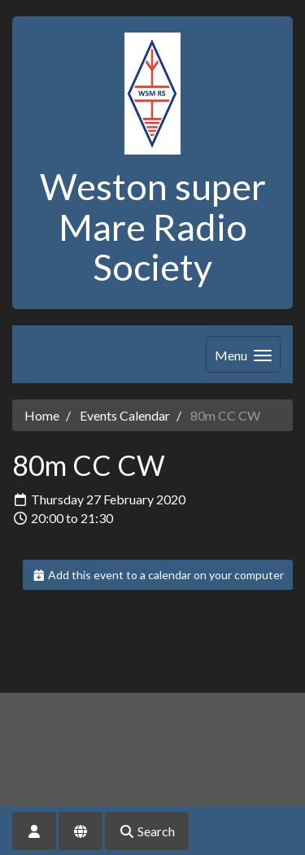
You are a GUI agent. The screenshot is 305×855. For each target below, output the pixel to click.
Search (147, 831)
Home (41, 415)
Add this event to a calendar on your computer (158, 575)
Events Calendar (125, 415)
